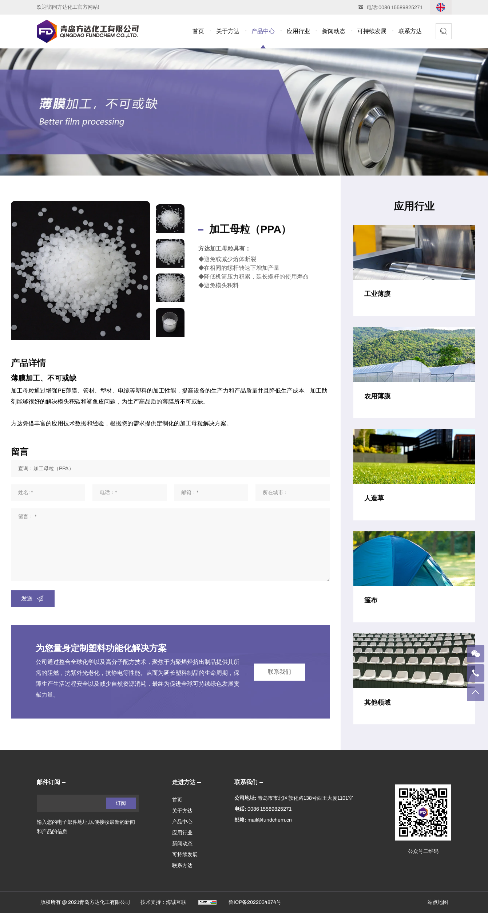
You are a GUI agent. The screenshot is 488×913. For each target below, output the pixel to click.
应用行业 (298, 31)
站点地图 (438, 902)
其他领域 (377, 702)
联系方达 (410, 31)
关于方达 (227, 31)
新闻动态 (333, 31)
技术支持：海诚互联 (163, 902)
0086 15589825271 (400, 7)
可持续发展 (371, 31)
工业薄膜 (377, 294)
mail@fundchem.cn (269, 820)
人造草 (374, 498)
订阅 (121, 803)
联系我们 (279, 672)
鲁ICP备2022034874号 (255, 902)
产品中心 (263, 31)
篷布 (370, 600)
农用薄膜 (377, 396)
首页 (198, 31)
